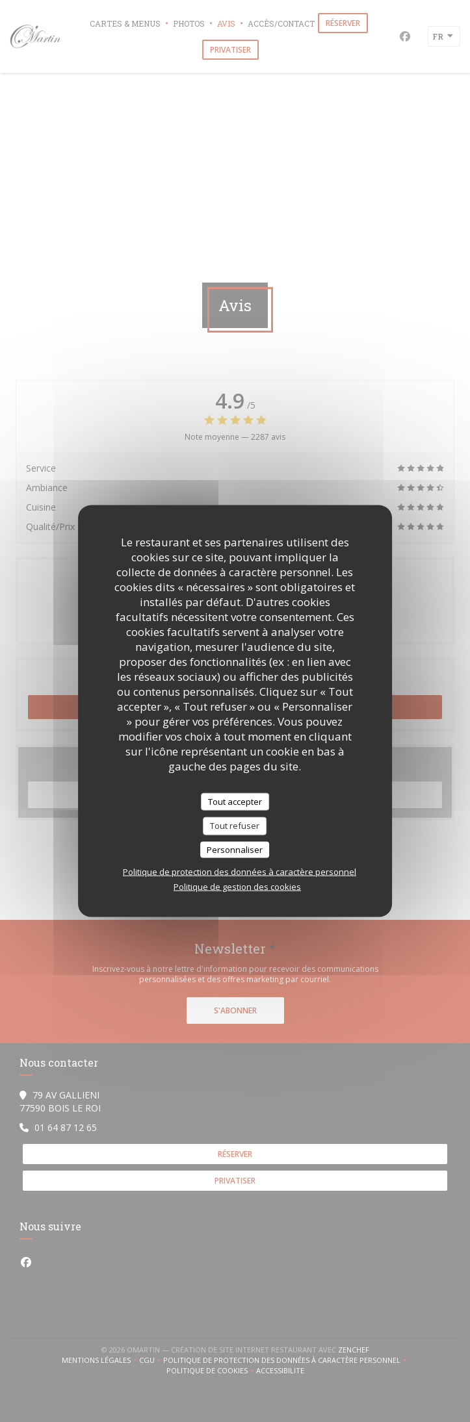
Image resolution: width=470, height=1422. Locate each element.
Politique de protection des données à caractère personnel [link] (239, 872)
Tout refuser (234, 826)
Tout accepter (235, 801)
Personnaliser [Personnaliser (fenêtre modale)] (235, 849)
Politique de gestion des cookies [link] (237, 887)
